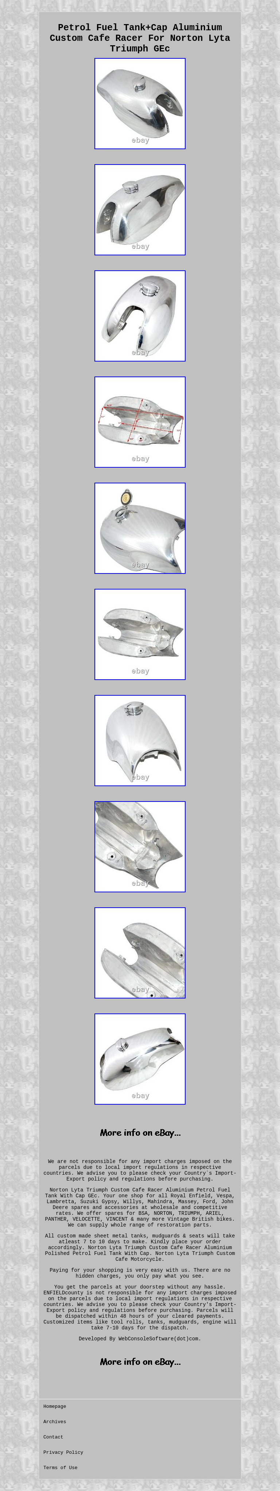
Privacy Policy (63, 1452)
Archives (54, 1422)
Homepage (54, 1406)
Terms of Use (60, 1468)
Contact (53, 1437)
